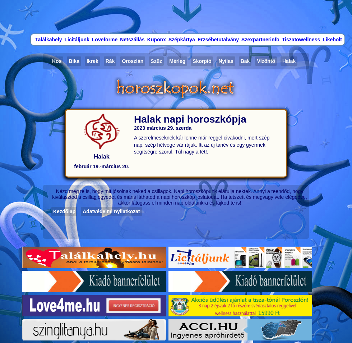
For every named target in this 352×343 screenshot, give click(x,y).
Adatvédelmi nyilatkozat (111, 211)
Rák (110, 61)
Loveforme (105, 39)
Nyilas (225, 61)
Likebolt (332, 39)
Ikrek (92, 61)
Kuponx (156, 39)
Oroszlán (132, 61)
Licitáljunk (77, 39)
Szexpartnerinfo (260, 39)
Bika (74, 61)
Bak (245, 61)
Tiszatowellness (301, 39)
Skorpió (202, 61)
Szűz (156, 61)
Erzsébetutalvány (218, 39)
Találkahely (48, 39)
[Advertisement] (176, 16)
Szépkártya (181, 39)
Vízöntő (266, 61)
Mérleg (177, 61)
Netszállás (132, 39)
